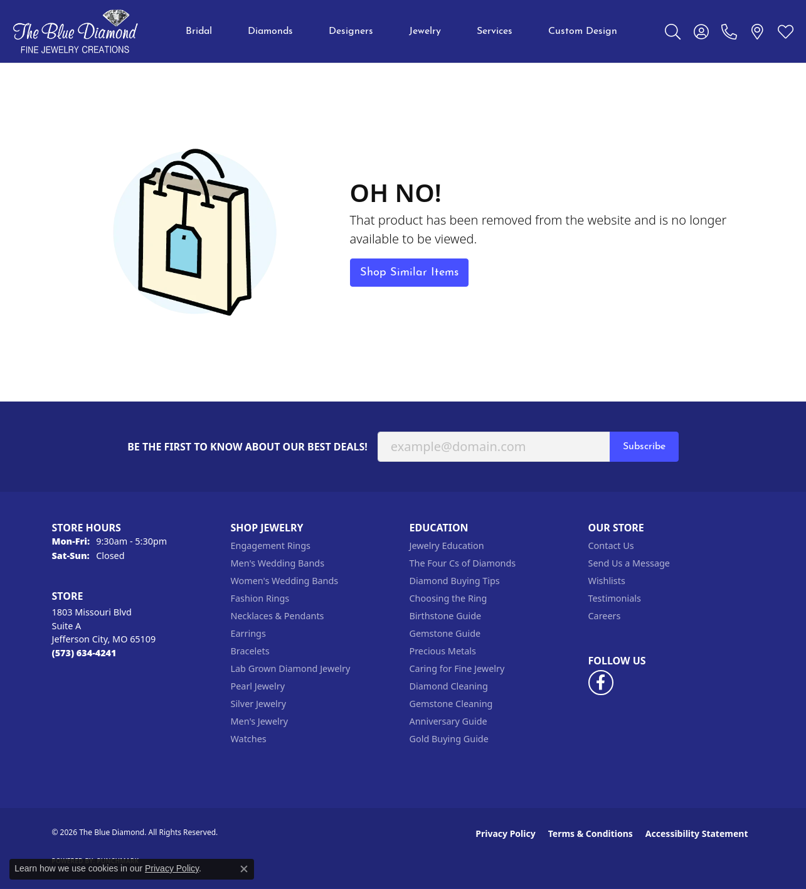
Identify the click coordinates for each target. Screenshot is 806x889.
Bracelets (250, 651)
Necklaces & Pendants (277, 616)
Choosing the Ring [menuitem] (448, 598)
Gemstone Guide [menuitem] (445, 633)
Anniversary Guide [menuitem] (448, 721)
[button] (673, 31)
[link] (729, 31)
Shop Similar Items (409, 273)
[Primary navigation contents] (401, 31)
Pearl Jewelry (258, 686)
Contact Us (611, 545)
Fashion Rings (260, 598)
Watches (249, 739)
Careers (604, 616)
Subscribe (644, 447)
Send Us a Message (629, 563)
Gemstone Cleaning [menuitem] (451, 704)
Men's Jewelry (260, 721)
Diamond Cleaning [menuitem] (449, 686)
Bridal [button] (199, 31)
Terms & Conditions (590, 833)
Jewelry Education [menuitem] (447, 545)
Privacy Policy (505, 833)
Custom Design (582, 31)
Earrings (248, 633)
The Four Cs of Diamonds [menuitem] (463, 563)
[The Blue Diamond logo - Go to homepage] (75, 31)
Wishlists (606, 581)
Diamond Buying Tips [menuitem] (455, 581)
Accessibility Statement (696, 833)
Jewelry (425, 31)
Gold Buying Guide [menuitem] (449, 739)
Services (494, 31)
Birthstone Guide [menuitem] (446, 616)
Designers (351, 31)
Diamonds (270, 31)
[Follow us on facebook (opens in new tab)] (600, 682)
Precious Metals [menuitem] (443, 651)
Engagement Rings (271, 545)
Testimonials (614, 598)
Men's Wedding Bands (278, 563)
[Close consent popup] (244, 869)
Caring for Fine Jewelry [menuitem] (457, 668)
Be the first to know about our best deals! (247, 447)
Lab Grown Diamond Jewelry (291, 668)
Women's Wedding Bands (285, 581)
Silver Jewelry (259, 704)
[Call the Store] (84, 653)
